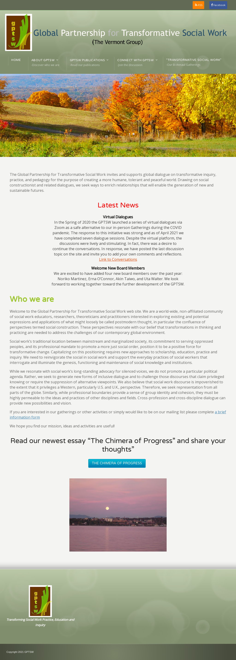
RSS (200, 5)
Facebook (219, 5)
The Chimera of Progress (117, 463)
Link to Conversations (118, 259)
